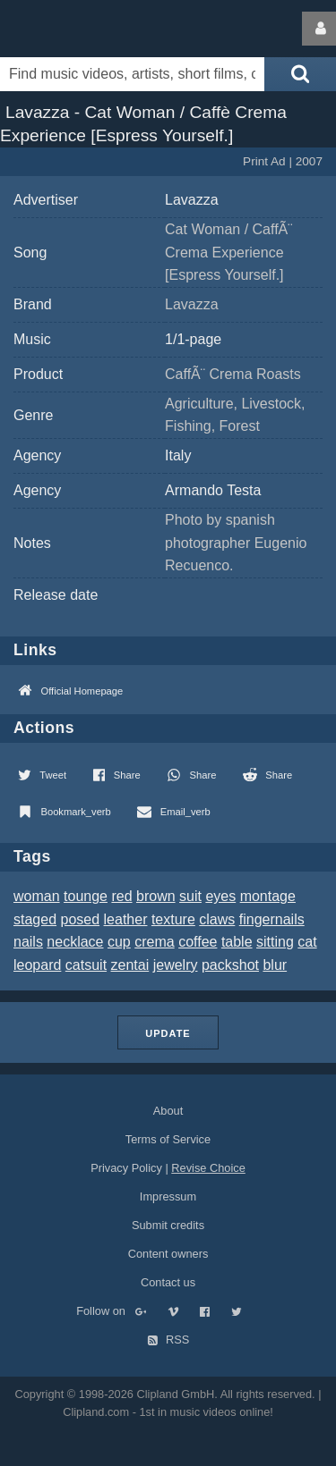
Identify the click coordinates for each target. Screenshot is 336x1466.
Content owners (168, 1253)
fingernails (272, 919)
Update (167, 1033)
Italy (178, 455)
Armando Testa (213, 490)
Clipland (94, 29)
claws (217, 919)
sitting (275, 941)
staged (34, 919)
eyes (220, 896)
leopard (37, 965)
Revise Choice (208, 1168)
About (168, 1110)
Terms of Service (168, 1139)
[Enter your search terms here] (132, 74)
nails (28, 941)
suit (190, 896)
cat (306, 941)
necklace (75, 941)
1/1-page (193, 339)
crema (154, 941)
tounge (86, 896)
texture (173, 919)
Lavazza (192, 199)
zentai (130, 965)
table (237, 941)
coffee (197, 941)
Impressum (168, 1196)
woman (36, 896)
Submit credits (168, 1225)
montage (268, 896)
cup (119, 941)
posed (80, 919)
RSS (168, 1339)
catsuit (86, 965)
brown (156, 896)
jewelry (175, 965)
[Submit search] (300, 74)
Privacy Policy (126, 1168)
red (121, 896)
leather (126, 919)
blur (275, 965)
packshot (230, 965)
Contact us (168, 1282)
